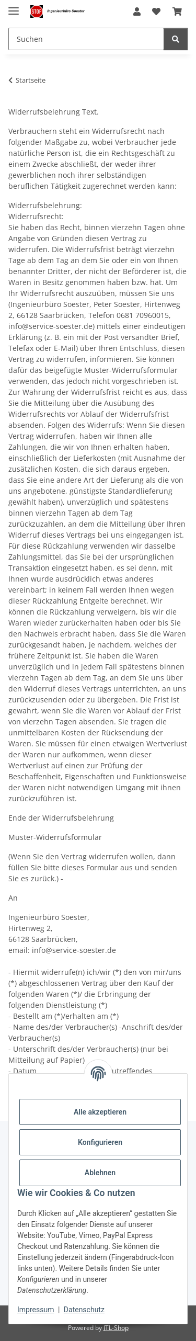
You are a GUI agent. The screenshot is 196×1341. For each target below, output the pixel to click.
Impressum (35, 1309)
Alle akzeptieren (100, 1112)
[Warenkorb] (177, 11)
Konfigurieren (100, 1142)
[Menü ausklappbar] (13, 6)
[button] (137, 11)
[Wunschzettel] (156, 11)
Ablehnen (100, 1172)
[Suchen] (86, 39)
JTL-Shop (116, 1327)
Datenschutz (84, 1309)
